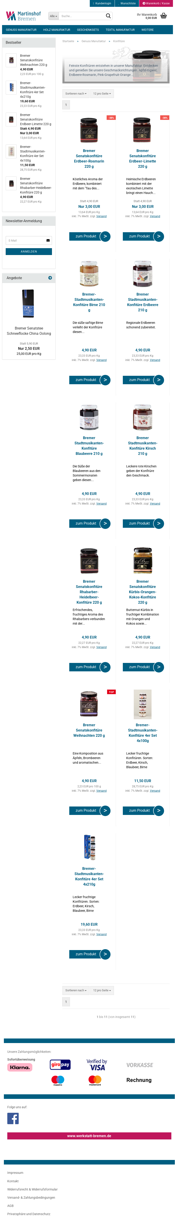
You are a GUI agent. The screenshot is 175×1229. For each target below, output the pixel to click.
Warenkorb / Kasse (156, 3)
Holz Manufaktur (56, 29)
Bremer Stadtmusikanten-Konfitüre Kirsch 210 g (142, 446)
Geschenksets (88, 29)
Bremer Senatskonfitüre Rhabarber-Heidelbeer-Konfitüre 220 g (89, 591)
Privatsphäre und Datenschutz (28, 1214)
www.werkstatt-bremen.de (89, 1136)
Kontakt (13, 1181)
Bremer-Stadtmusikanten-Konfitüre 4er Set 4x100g (142, 733)
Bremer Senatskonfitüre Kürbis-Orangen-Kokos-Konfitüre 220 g (142, 591)
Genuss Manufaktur (21, 29)
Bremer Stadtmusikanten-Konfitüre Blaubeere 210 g (89, 446)
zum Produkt (87, 236)
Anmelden (29, 251)
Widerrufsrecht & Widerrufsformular (32, 1189)
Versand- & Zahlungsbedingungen (31, 1197)
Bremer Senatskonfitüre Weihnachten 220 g (89, 730)
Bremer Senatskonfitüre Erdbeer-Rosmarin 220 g (89, 159)
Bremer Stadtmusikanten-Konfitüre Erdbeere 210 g (142, 302)
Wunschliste (127, 3)
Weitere (148, 29)
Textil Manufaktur (120, 29)
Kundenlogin (102, 3)
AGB (10, 1206)
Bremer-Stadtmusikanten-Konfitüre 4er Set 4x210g (89, 876)
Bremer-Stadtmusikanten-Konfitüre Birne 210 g (89, 302)
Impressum (15, 1173)
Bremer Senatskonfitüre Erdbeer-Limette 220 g (142, 159)
